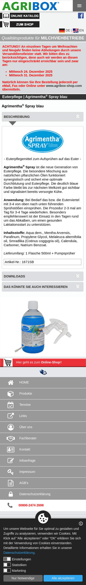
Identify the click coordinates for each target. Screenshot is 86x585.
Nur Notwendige (23, 578)
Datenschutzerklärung (18, 552)
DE (64, 30)
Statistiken (15, 565)
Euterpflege (12, 97)
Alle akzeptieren (63, 578)
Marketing (14, 570)
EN (78, 30)
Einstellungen (17, 559)
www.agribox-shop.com (64, 86)
